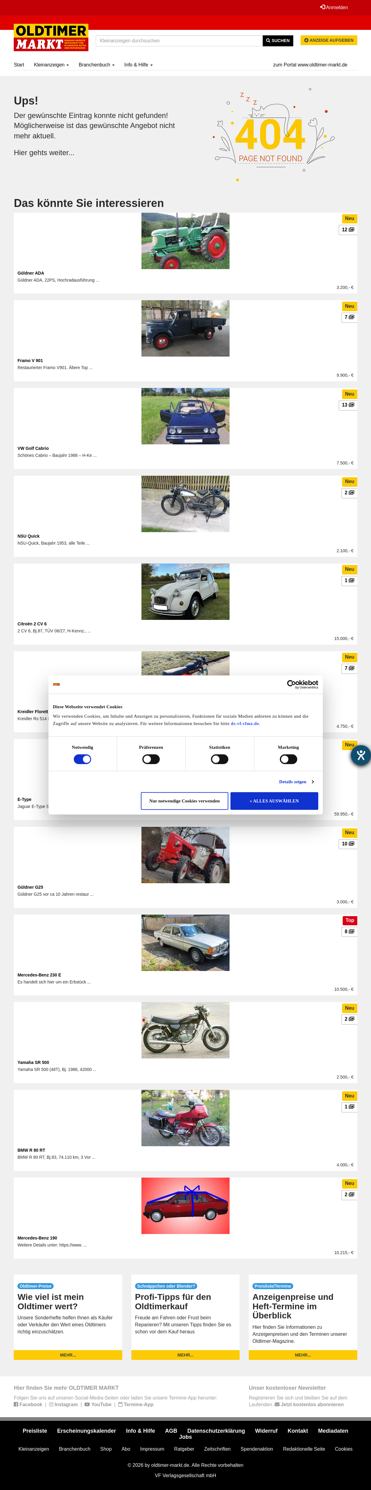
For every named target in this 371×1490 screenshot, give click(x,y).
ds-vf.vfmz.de (245, 723)
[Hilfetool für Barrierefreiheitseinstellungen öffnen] (361, 755)
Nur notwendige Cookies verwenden (184, 800)
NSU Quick (28, 536)
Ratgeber (184, 1449)
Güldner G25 (30, 887)
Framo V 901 (30, 360)
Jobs (185, 1437)
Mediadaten (333, 1431)
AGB (171, 1431)
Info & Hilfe (138, 64)
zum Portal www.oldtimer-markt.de (310, 64)
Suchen (278, 40)
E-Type (24, 799)
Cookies (344, 1449)
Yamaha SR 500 (33, 1062)
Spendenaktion (257, 1449)
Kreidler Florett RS (36, 711)
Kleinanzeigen (51, 64)
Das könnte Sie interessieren (89, 203)
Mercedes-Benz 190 (37, 1238)
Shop (106, 1449)
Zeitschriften (217, 1449)
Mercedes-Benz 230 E (39, 975)
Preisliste (35, 1431)
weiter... (61, 152)
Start (19, 64)
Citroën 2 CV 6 (32, 623)
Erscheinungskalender (86, 1431)
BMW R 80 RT (31, 1150)
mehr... (68, 1355)
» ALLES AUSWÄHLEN (274, 800)
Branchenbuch (97, 64)
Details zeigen (292, 781)
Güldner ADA (30, 273)
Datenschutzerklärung (216, 1431)
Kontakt (298, 1431)
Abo (126, 1449)
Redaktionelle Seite (304, 1449)
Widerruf (266, 1431)
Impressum (152, 1449)
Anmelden (334, 7)
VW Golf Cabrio (33, 448)
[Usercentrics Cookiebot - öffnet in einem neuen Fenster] (291, 684)
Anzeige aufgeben (329, 40)
